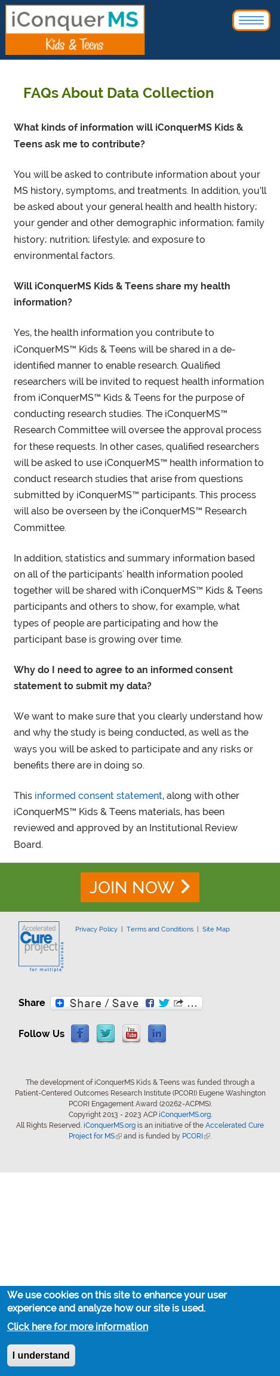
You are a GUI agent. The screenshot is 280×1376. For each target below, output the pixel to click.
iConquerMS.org (185, 1114)
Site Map (216, 929)
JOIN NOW (132, 887)
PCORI (196, 1136)
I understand (41, 1357)
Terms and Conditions (160, 929)
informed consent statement (98, 795)
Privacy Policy (96, 929)
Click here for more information (77, 1327)
